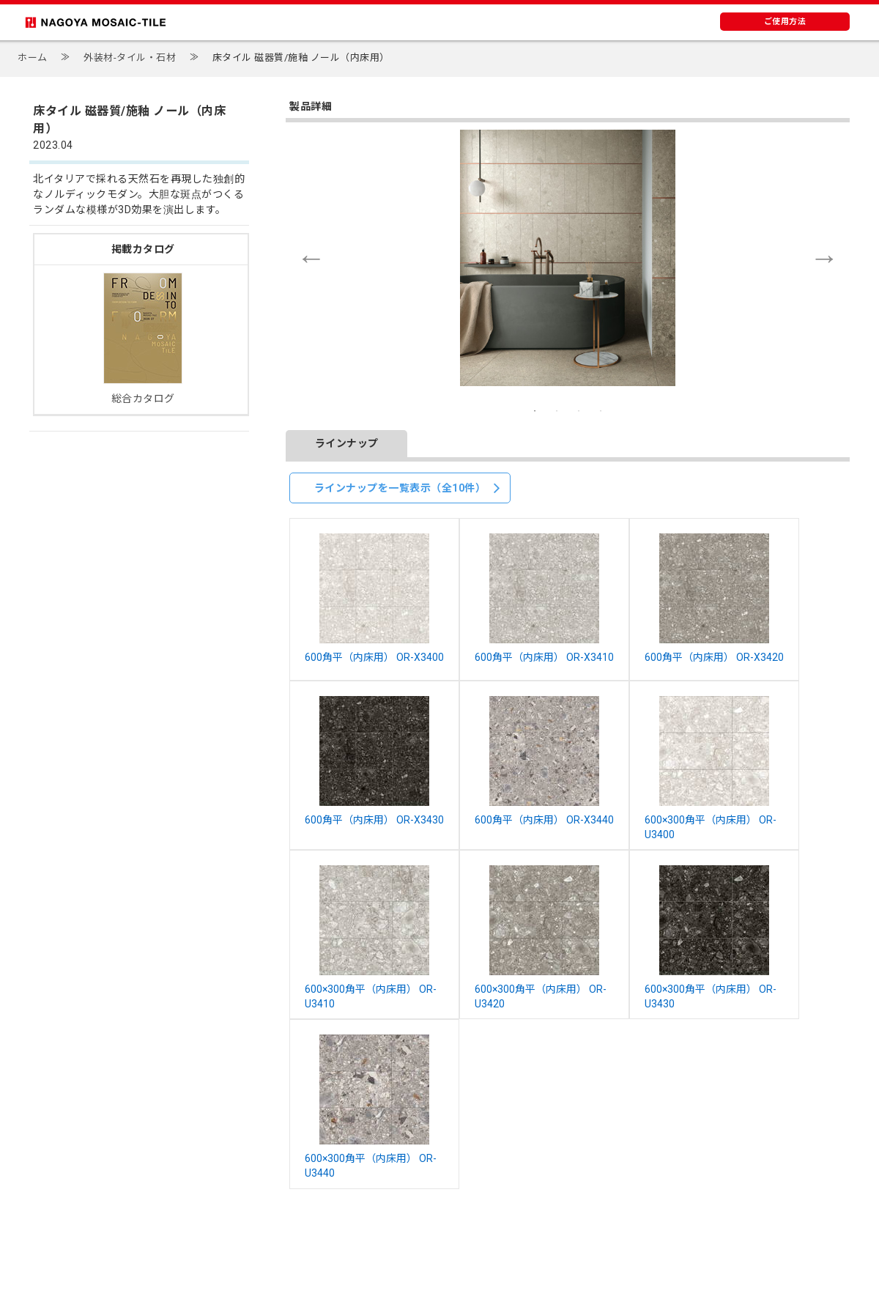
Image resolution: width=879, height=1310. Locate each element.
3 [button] (578, 411)
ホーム (33, 57)
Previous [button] (311, 258)
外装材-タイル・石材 (130, 57)
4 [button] (600, 411)
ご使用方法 (785, 21)
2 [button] (556, 411)
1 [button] (534, 411)
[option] (567, 258)
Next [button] (824, 258)
